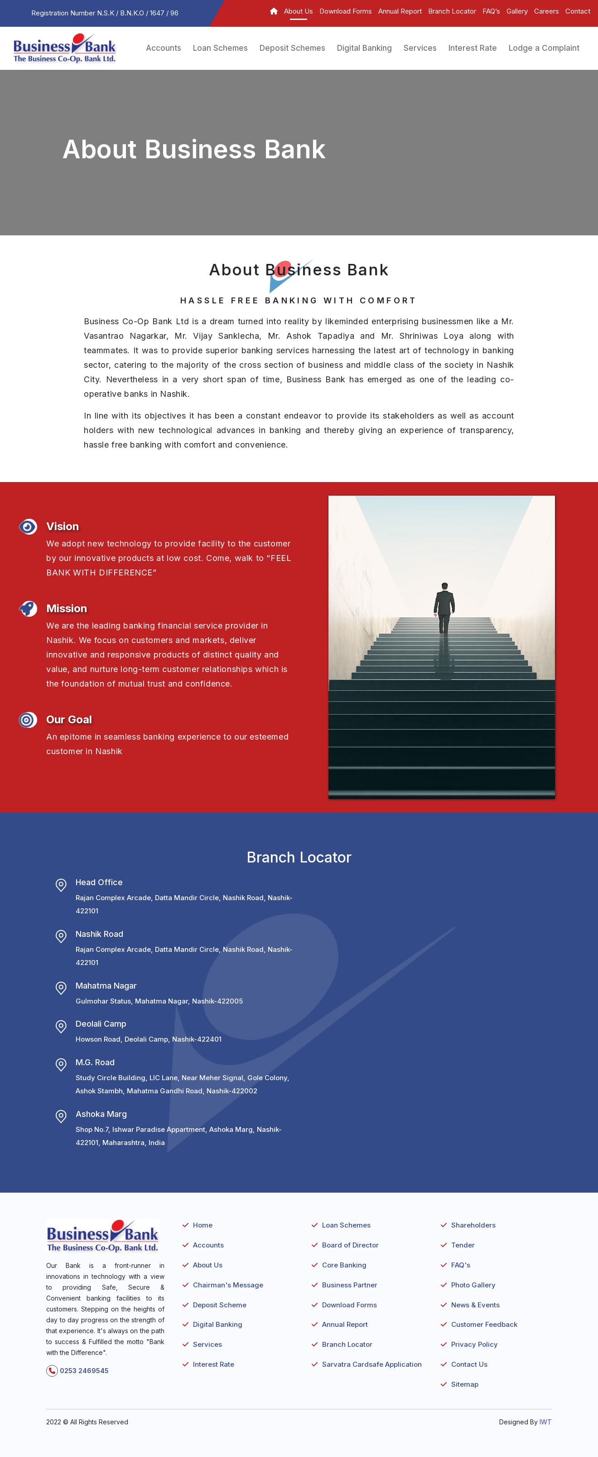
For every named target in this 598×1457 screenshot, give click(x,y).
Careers (546, 11)
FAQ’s (491, 11)
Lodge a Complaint (544, 48)
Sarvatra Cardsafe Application (372, 1364)
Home (202, 1225)
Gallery (517, 11)
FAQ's (460, 1265)
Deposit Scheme (219, 1305)
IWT (546, 1422)
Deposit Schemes (292, 48)
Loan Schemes (220, 48)
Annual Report (400, 11)
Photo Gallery (473, 1285)
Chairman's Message (228, 1285)
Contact (577, 11)
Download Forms (345, 11)
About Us (298, 11)
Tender (463, 1245)
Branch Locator (452, 11)
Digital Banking (364, 48)
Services (420, 48)
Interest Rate (472, 48)
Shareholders (473, 1225)
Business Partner (349, 1285)
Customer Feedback (484, 1324)
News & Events (475, 1305)
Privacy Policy (474, 1344)
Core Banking (344, 1265)
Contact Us (469, 1364)
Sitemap (464, 1384)
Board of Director (350, 1245)
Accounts (163, 48)
